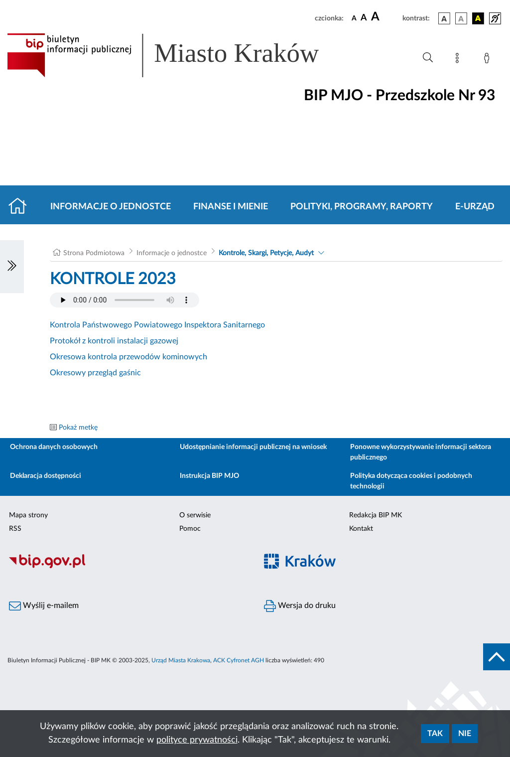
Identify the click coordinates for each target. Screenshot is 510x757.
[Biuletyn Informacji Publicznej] (127, 567)
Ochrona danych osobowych (54, 447)
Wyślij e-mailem (44, 606)
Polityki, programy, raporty (361, 206)
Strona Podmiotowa (94, 253)
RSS (15, 528)
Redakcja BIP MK (375, 515)
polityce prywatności (197, 740)
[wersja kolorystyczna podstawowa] (444, 18)
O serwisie (195, 515)
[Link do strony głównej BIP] (177, 55)
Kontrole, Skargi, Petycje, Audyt (266, 253)
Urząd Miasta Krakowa (180, 660)
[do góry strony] (496, 656)
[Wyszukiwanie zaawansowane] (428, 58)
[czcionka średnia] (364, 18)
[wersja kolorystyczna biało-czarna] (461, 18)
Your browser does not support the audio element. (124, 300)
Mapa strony (28, 515)
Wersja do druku (300, 606)
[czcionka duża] (385, 17)
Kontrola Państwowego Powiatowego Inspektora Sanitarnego (157, 325)
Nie (464, 734)
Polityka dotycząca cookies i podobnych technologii (411, 481)
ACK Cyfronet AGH (238, 660)
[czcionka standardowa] (354, 18)
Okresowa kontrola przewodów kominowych (128, 357)
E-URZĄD (475, 206)
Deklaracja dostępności (45, 475)
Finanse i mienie (230, 206)
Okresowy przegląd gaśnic (95, 373)
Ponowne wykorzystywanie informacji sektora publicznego (420, 452)
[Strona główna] (21, 206)
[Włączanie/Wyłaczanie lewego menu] (12, 266)
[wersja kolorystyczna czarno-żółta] (478, 18)
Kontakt (361, 528)
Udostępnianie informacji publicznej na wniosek (253, 447)
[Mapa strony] (459, 59)
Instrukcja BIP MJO (209, 475)
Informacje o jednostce (110, 206)
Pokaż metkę (78, 427)
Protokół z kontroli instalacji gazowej (114, 341)
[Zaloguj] (488, 59)
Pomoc (190, 528)
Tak (435, 734)
